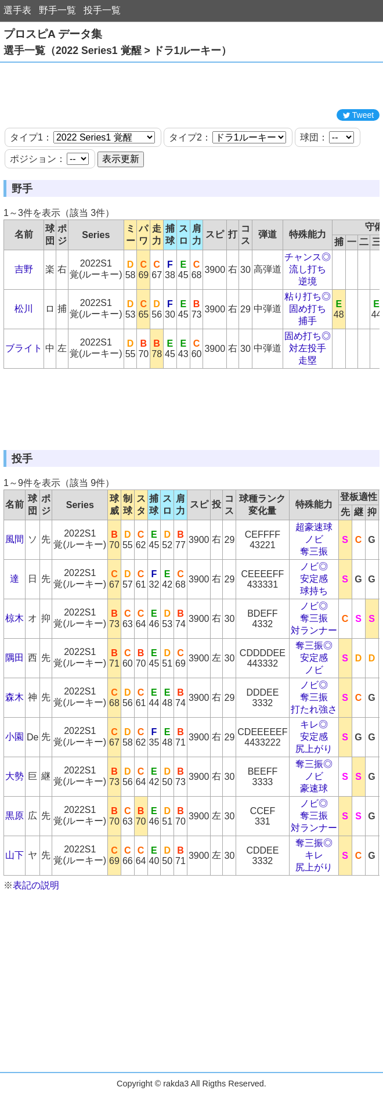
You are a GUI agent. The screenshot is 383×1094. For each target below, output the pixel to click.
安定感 (314, 579)
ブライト (23, 348)
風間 (14, 539)
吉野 (24, 269)
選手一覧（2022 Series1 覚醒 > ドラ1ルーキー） (117, 50)
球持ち (314, 591)
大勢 (14, 776)
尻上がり (314, 749)
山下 (14, 855)
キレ (314, 855)
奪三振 (314, 551)
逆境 (307, 281)
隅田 (14, 658)
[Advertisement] (191, 86)
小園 (14, 737)
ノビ (314, 539)
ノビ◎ (314, 566)
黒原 (14, 815)
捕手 (307, 321)
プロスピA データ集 (52, 34)
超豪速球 (314, 527)
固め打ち (307, 309)
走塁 (307, 360)
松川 (24, 309)
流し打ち (307, 269)
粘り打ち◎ (307, 296)
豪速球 (314, 788)
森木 (14, 697)
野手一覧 (57, 10)
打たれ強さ (314, 709)
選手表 (17, 10)
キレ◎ (314, 724)
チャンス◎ (307, 257)
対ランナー (314, 630)
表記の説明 (36, 885)
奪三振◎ (314, 645)
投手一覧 (102, 10)
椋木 (14, 618)
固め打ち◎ (307, 336)
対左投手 (307, 348)
